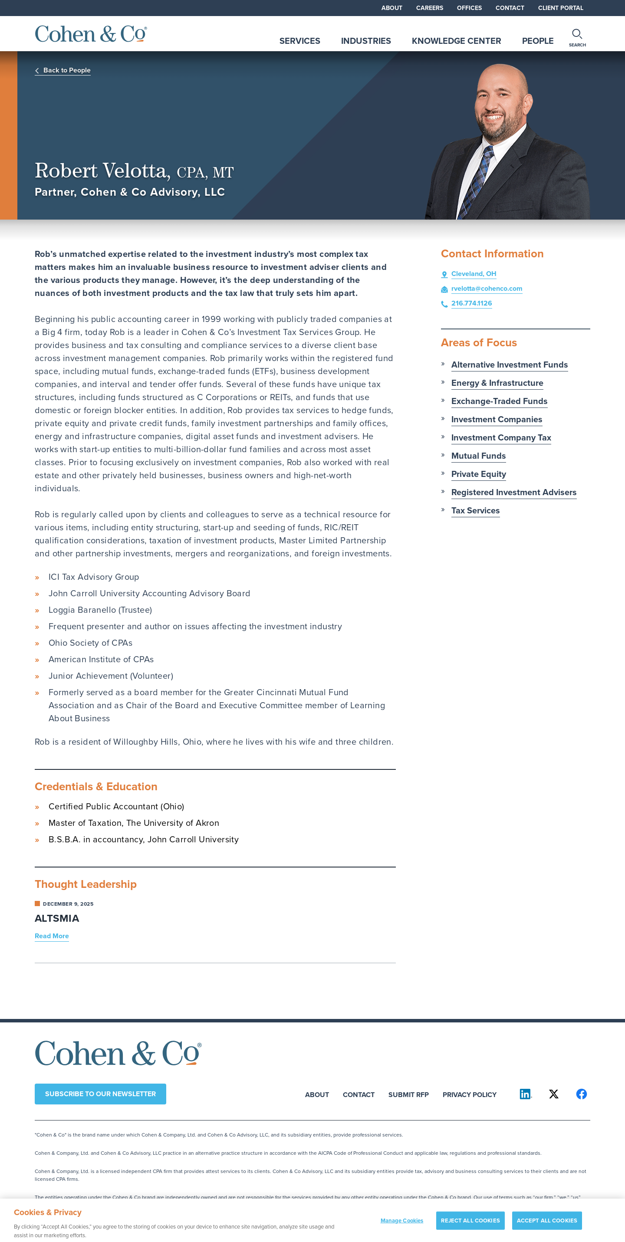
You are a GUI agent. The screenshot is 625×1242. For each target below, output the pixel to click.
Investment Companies (497, 419)
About (392, 8)
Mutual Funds (478, 455)
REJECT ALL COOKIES (470, 1223)
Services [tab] (300, 40)
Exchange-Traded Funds (499, 400)
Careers (429, 8)
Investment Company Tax (501, 437)
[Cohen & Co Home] (91, 34)
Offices (469, 8)
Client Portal (560, 8)
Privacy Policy (470, 1094)
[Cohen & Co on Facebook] (581, 1094)
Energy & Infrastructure (497, 382)
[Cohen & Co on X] (554, 1094)
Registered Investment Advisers (514, 492)
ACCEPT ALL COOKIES (547, 1223)
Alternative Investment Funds (509, 364)
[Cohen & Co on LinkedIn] (526, 1094)
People (538, 40)
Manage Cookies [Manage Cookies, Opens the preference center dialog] (402, 1223)
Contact (510, 8)
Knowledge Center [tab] (456, 40)
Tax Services (475, 510)
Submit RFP (408, 1094)
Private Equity (478, 473)
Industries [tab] (366, 40)
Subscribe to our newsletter (100, 1094)
